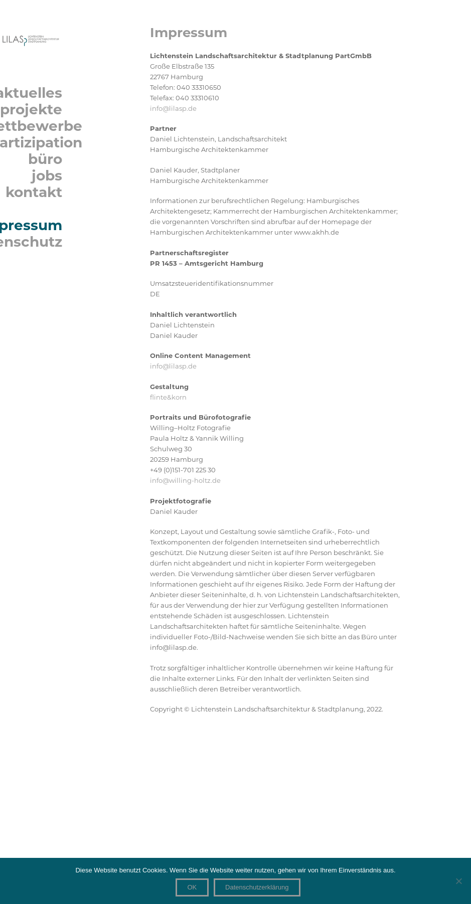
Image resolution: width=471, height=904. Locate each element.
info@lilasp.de (173, 108)
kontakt (34, 192)
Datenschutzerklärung (256, 887)
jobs (47, 175)
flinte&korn (168, 397)
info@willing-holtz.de (185, 480)
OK (192, 887)
